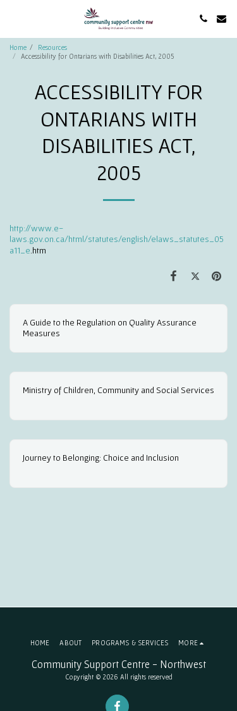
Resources (52, 47)
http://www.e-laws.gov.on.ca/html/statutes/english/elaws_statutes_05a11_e (116, 239)
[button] (14, 18)
